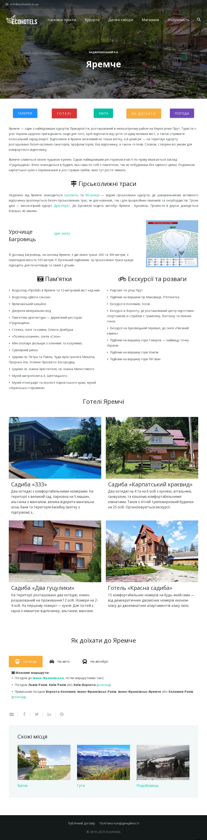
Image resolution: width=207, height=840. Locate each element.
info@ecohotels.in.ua (24, 4)
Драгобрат (62, 206)
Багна (22, 785)
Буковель (71, 195)
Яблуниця (92, 195)
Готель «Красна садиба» (140, 587)
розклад (103, 685)
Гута (81, 785)
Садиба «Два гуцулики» (42, 587)
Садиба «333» (29, 484)
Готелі (64, 113)
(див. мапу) (62, 233)
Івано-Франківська (48, 678)
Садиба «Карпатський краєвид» (150, 484)
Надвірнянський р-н (103, 52)
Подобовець (148, 785)
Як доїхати (144, 113)
